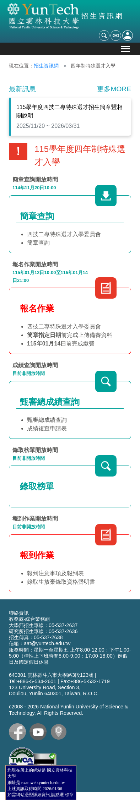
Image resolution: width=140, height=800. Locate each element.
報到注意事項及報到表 (55, 573)
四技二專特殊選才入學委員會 (64, 234)
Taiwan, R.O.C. (81, 693)
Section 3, (69, 687)
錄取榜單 (37, 486)
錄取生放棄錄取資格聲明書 (61, 582)
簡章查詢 (38, 243)
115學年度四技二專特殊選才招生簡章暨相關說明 (69, 111)
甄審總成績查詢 (47, 420)
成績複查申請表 (47, 428)
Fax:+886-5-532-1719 (85, 681)
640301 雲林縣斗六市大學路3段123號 (51, 675)
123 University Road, (32, 687)
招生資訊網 (46, 66)
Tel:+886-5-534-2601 (32, 681)
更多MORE (114, 89)
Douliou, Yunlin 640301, (36, 693)
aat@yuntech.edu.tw (47, 643)
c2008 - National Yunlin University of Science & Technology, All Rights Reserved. (68, 709)
